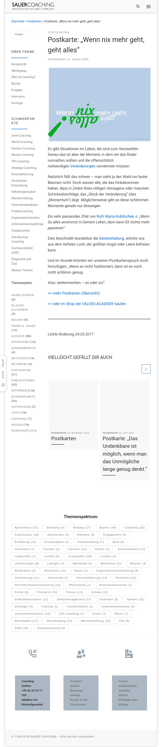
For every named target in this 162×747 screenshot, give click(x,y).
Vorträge (17, 103)
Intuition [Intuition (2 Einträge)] (51, 550)
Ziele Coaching (21, 136)
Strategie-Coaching (23, 168)
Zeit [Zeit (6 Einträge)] (124, 622)
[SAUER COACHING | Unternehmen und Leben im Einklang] (34, 6)
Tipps (15, 413)
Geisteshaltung (111, 239)
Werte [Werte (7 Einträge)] (121, 615)
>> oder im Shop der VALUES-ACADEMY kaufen (87, 304)
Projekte (16, 90)
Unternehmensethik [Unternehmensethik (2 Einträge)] (118, 607)
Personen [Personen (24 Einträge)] (126, 579)
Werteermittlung (22, 199)
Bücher (16, 84)
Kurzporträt (18, 65)
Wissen (17, 425)
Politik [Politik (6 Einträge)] (22, 593)
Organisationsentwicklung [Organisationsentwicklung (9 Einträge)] (117, 571)
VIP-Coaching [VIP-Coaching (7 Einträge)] (71, 615)
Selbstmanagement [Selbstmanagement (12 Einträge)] (74, 600)
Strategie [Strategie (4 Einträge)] (24, 607)
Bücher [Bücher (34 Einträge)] (107, 528)
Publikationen (23, 381)
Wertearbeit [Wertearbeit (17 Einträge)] (26, 622)
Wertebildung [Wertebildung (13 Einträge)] (60, 622)
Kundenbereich (23, 348)
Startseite (17, 22)
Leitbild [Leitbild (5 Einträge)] (52, 557)
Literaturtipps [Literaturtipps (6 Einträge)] (27, 564)
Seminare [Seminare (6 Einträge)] (109, 600)
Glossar (18, 336)
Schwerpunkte (23, 397)
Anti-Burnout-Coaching (20, 240)
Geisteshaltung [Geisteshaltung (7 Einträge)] (90, 543)
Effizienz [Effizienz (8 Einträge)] (86, 536)
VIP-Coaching (20, 162)
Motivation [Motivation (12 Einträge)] (55, 571)
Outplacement (20, 231)
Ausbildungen (22, 295)
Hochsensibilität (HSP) (22, 251)
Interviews (18, 97)
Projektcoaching (22, 211)
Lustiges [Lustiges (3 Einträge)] (56, 564)
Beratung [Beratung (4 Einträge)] (56, 528)
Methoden (19, 358)
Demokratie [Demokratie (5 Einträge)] (58, 536)
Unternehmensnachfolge (27, 224)
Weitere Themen (22, 271)
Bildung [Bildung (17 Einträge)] (82, 528)
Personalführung (22, 175)
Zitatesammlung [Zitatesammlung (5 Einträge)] (51, 629)
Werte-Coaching (21, 142)
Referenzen (20, 391)
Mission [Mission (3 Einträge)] (138, 564)
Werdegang (18, 71)
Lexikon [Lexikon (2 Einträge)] (108, 557)
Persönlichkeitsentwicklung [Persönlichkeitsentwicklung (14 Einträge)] (38, 586)
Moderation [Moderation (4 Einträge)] (25, 571)
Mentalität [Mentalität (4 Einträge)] (82, 564)
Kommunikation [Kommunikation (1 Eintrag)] (131, 550)
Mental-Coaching (22, 155)
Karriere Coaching (23, 149)
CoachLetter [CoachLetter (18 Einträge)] (27, 536)
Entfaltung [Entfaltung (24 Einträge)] (25, 543)
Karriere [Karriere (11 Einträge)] (77, 550)
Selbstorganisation (23, 192)
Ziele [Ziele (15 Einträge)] (22, 629)
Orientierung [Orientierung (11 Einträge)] (27, 579)
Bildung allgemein (19, 308)
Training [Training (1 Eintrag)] (49, 607)
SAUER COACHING (44, 737)
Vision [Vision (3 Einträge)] (99, 615)
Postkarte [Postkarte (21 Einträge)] (47, 593)
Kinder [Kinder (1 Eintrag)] (102, 550)
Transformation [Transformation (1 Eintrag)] (79, 607)
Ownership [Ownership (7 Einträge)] (58, 579)
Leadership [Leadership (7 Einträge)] (25, 557)
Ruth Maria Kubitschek (117, 217)
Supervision (21, 407)
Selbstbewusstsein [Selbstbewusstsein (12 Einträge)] (31, 600)
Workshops (20, 431)
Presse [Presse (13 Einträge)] (74, 593)
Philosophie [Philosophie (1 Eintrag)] (80, 586)
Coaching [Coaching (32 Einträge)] (135, 528)
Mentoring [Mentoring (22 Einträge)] (111, 564)
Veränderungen (83, 167)
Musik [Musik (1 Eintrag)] (81, 571)
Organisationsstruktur (25, 218)
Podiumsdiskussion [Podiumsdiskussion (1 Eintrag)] (115, 586)
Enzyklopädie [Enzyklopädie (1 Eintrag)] (57, 543)
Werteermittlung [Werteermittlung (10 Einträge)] (96, 622)
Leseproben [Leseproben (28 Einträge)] (80, 557)
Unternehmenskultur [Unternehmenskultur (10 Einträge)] (33, 615)
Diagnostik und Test (21, 262)
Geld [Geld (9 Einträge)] (118, 543)
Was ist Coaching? (23, 77)
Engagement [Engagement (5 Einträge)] (115, 536)
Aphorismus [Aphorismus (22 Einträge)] (26, 528)
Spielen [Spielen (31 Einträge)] (135, 600)
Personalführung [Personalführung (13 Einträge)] (92, 579)
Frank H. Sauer (23, 326)
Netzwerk (19, 364)
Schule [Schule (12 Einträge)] (99, 593)
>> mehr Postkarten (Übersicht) (74, 294)
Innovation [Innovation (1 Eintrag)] (25, 550)
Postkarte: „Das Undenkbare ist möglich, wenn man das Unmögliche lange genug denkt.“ (125, 454)
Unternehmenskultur (24, 205)
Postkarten (34, 22)
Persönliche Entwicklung (19, 184)
